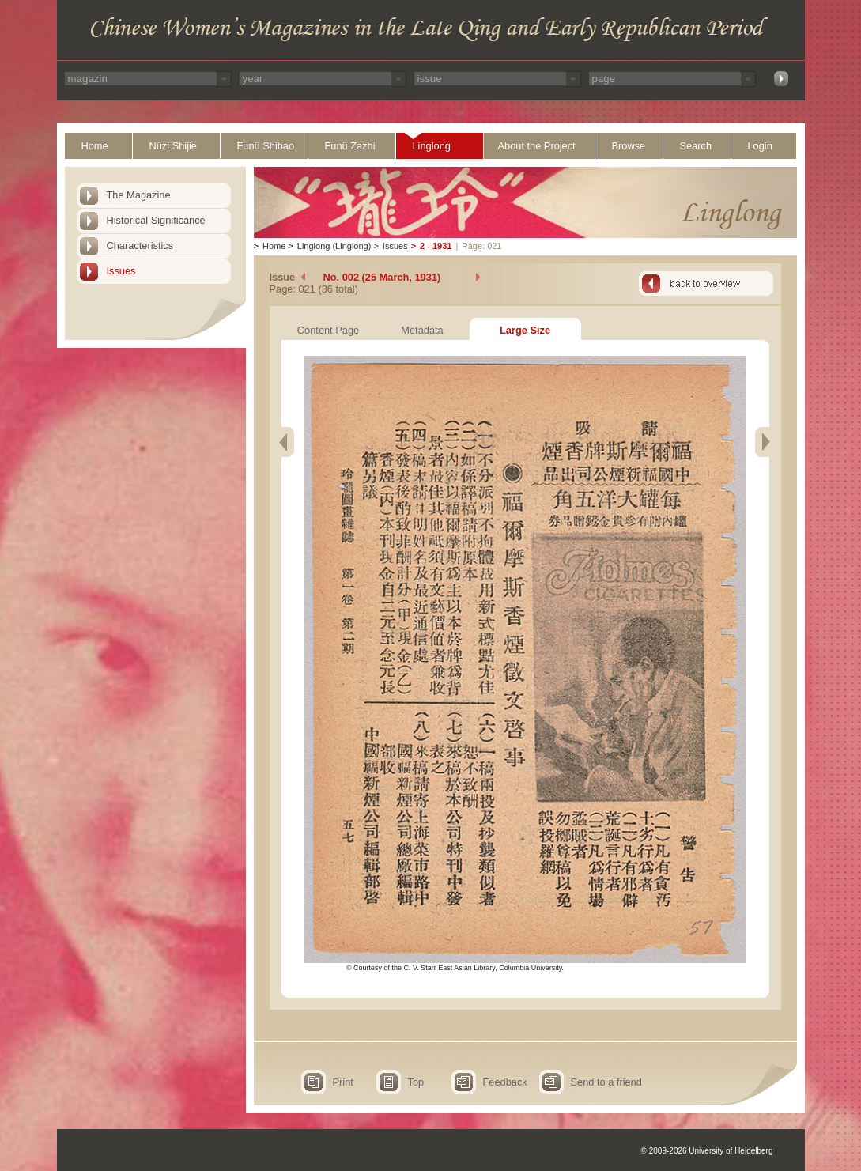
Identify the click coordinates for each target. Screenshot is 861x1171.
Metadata (422, 330)
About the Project (537, 146)
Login (760, 146)
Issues (121, 271)
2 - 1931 (435, 246)
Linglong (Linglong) (334, 246)
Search (696, 146)
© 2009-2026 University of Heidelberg (707, 1150)
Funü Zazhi (350, 146)
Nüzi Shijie (173, 146)
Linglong (432, 146)
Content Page (328, 330)
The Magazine (139, 195)
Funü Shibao (266, 146)
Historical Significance (156, 220)
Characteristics (140, 245)
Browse (629, 146)
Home (94, 146)
